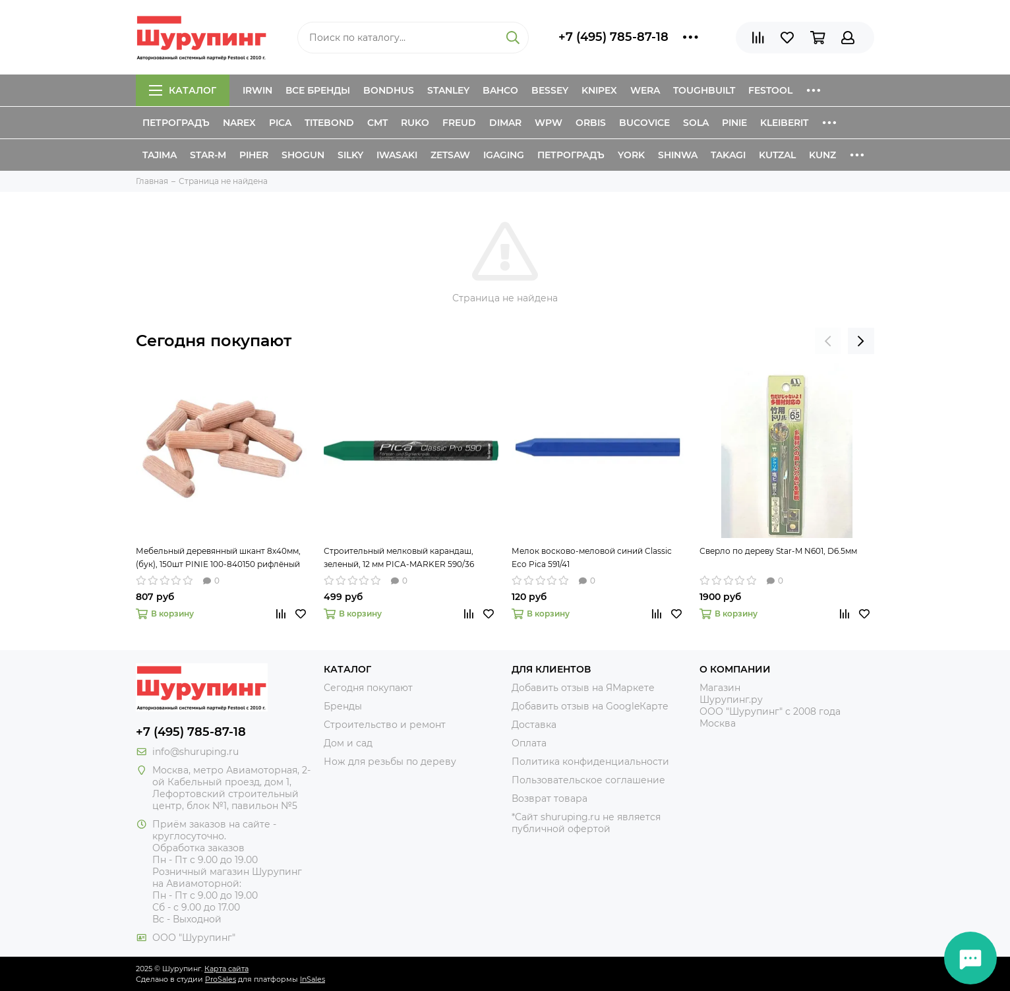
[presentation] (828, 341)
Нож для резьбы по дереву (390, 761)
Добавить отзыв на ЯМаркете (583, 688)
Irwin (257, 90)
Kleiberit (784, 123)
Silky (350, 155)
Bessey (549, 90)
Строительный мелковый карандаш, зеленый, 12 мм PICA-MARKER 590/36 (399, 557)
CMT (377, 123)
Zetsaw (450, 155)
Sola (696, 123)
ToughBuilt (704, 90)
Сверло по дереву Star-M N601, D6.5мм (778, 551)
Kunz (822, 155)
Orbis (591, 123)
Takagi (728, 155)
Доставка (534, 725)
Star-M (208, 155)
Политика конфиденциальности (590, 761)
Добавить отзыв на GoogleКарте (590, 706)
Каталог (182, 90)
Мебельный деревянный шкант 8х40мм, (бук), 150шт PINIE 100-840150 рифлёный (218, 557)
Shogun (303, 155)
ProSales (220, 979)
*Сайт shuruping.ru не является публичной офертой (586, 823)
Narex (239, 123)
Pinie (734, 123)
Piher (253, 155)
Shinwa (678, 155)
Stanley (448, 90)
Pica (280, 123)
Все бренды (317, 90)
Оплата (529, 743)
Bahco (500, 90)
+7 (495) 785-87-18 (613, 37)
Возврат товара (549, 798)
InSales (312, 979)
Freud (459, 123)
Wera (645, 90)
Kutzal (777, 155)
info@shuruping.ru (195, 752)
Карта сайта (226, 968)
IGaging (503, 155)
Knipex (599, 90)
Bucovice (644, 123)
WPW (548, 123)
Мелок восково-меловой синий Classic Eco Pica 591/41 (592, 557)
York (631, 155)
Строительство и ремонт (385, 725)
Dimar (505, 123)
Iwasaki (396, 155)
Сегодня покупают (213, 340)
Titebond (329, 123)
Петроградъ (176, 123)
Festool (770, 90)
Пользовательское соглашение (588, 780)
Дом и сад (348, 743)
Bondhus (388, 90)
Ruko (415, 123)
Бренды (343, 706)
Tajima (159, 155)
